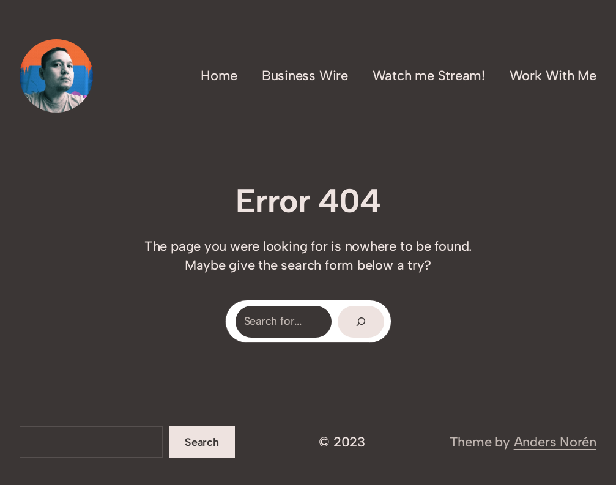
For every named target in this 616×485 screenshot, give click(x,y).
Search (202, 442)
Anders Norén (555, 442)
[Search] (361, 322)
